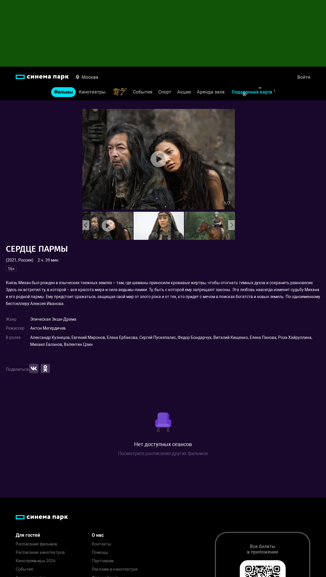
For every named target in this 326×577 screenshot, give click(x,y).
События (142, 92)
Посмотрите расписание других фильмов (163, 453)
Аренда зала (211, 92)
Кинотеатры (92, 92)
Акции (184, 92)
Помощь (100, 552)
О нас (98, 535)
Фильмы (63, 92)
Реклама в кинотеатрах (115, 569)
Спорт (164, 92)
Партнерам (103, 561)
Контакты (101, 544)
